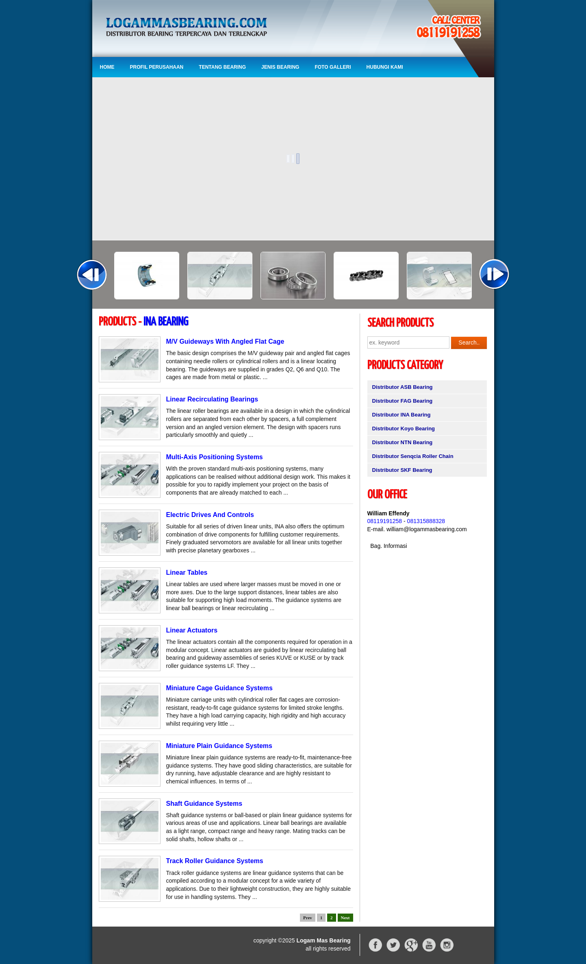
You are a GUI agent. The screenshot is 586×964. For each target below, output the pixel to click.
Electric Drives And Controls (210, 514)
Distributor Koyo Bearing (403, 428)
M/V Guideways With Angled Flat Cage (225, 341)
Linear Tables (187, 572)
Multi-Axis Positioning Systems (214, 457)
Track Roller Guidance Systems (214, 860)
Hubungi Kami (385, 67)
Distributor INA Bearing (401, 415)
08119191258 (384, 521)
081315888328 (426, 521)
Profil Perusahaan (157, 67)
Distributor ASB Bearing (402, 387)
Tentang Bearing (222, 67)
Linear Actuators (192, 630)
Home (107, 67)
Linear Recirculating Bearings (212, 399)
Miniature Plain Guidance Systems (219, 745)
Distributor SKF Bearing (402, 470)
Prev (307, 917)
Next (345, 917)
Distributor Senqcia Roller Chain (413, 456)
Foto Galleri (333, 67)
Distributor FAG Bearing (402, 401)
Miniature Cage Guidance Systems (219, 688)
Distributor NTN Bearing (402, 442)
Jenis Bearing (280, 67)
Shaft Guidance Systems (204, 803)
